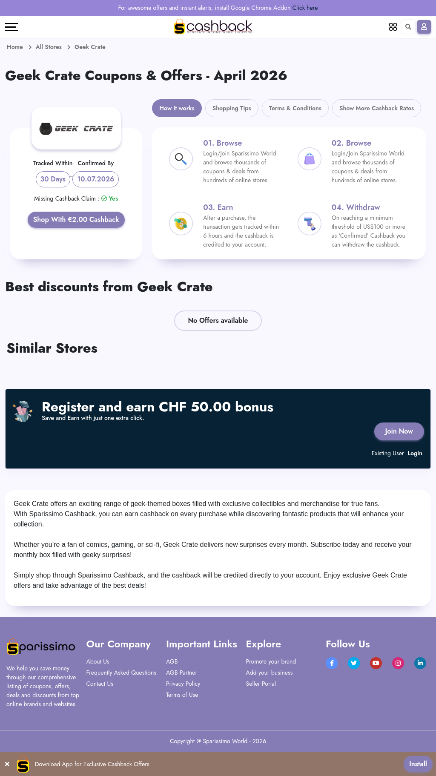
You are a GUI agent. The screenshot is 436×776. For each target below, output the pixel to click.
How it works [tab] (176, 108)
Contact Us (99, 683)
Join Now (399, 431)
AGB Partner (181, 672)
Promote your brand (271, 661)
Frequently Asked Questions (121, 672)
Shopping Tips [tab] (231, 108)
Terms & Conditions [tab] (295, 108)
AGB (172, 661)
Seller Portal (261, 683)
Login (414, 453)
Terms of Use (182, 694)
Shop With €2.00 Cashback (76, 219)
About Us (97, 661)
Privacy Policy (183, 683)
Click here (305, 7)
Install (418, 764)
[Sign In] (424, 27)
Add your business (269, 672)
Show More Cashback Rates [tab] (376, 108)
